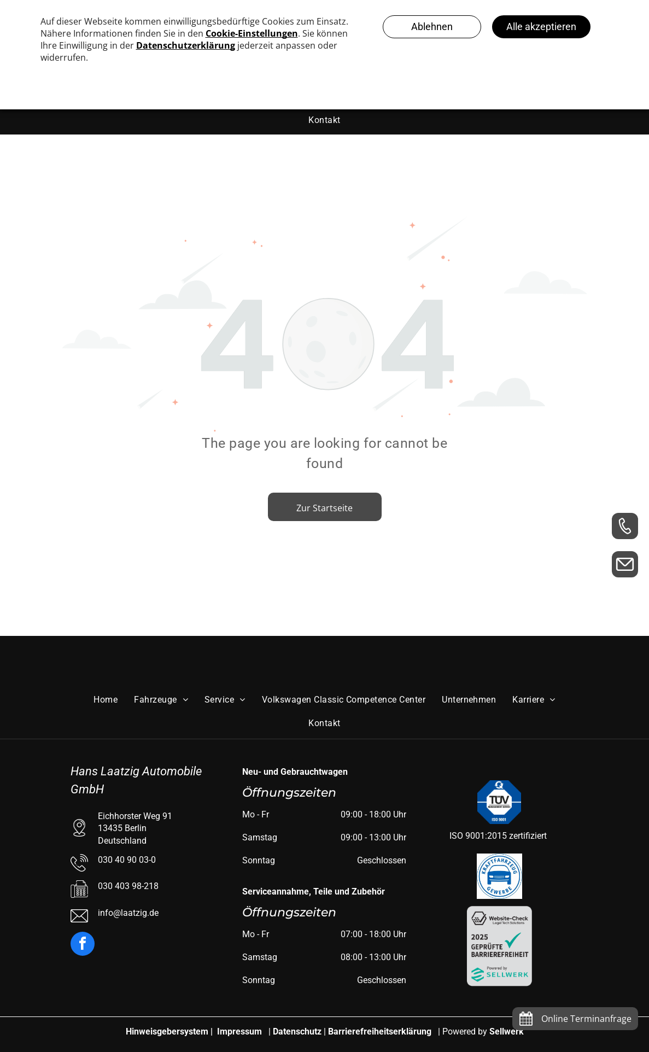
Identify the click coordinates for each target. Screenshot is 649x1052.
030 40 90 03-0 (127, 860)
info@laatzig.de (128, 913)
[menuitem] (324, 119)
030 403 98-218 (128, 886)
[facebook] (83, 945)
